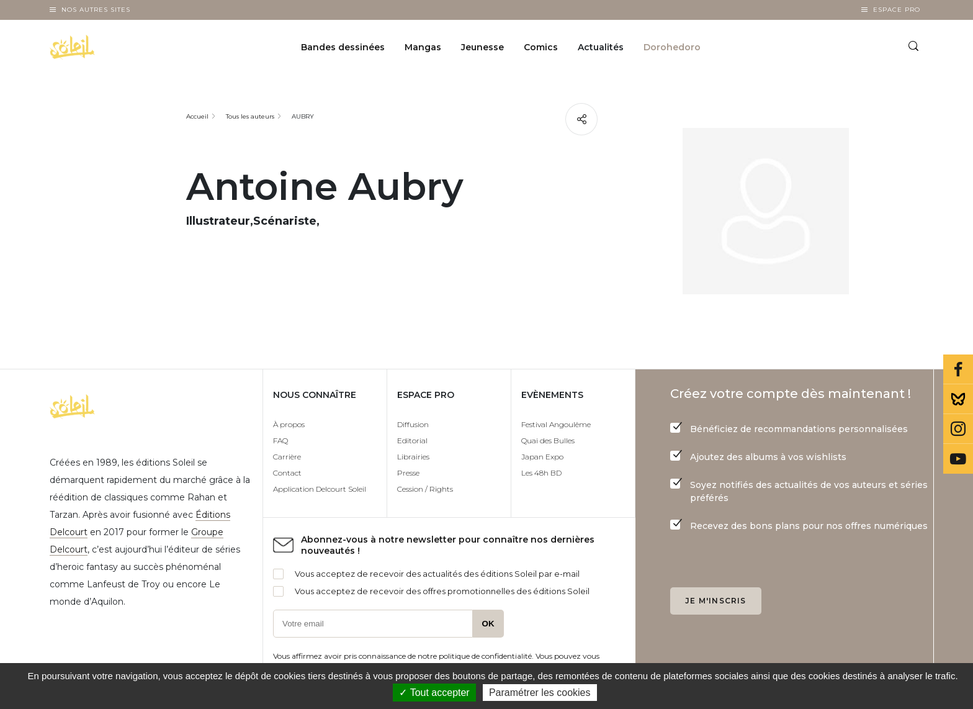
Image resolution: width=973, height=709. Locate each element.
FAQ (280, 440)
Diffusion (413, 424)
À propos (289, 424)
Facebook (958, 369)
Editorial (412, 440)
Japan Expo (542, 456)
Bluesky (958, 399)
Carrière (287, 456)
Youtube (958, 459)
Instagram (958, 429)
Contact (287, 472)
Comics (541, 47)
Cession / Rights (425, 489)
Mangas (423, 47)
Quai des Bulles (548, 440)
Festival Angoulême (556, 424)
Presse (408, 472)
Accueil (197, 116)
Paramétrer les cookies (540, 692)
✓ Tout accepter (434, 692)
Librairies (413, 456)
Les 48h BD (541, 472)
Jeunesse (482, 47)
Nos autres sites (95, 10)
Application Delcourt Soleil (319, 489)
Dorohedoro (672, 47)
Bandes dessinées (343, 47)
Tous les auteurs (250, 116)
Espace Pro (896, 10)
